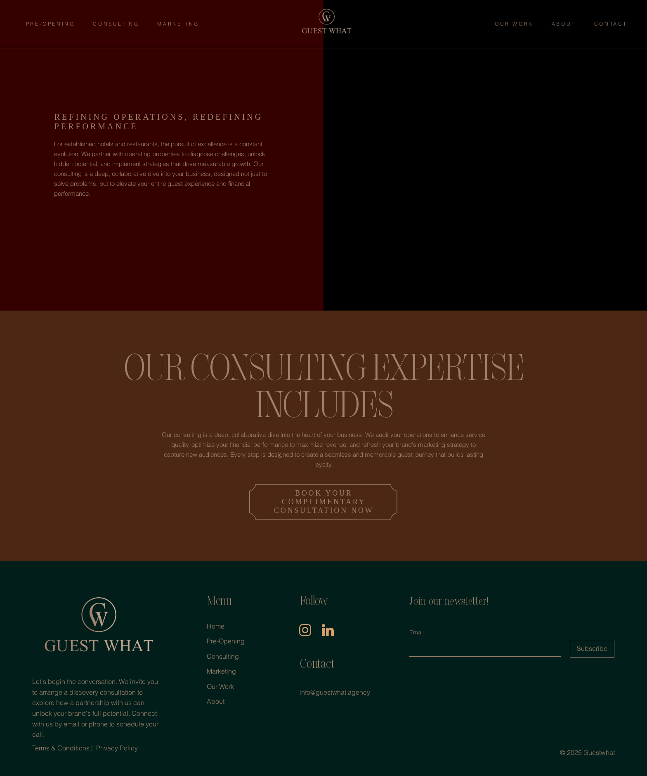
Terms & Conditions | (63, 748)
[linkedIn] (327, 629)
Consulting (223, 656)
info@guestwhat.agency (335, 692)
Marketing (221, 671)
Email (416, 632)
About (215, 701)
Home (215, 626)
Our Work (220, 686)
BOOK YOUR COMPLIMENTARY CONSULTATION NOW (323, 502)
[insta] (304, 629)
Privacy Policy (117, 748)
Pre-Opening (226, 641)
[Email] (482, 648)
